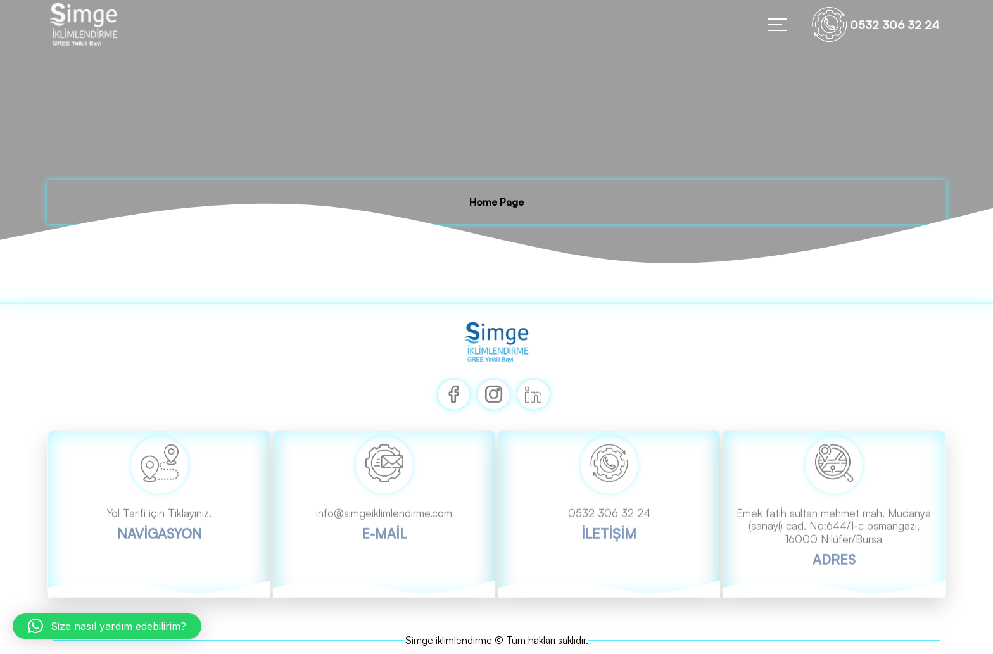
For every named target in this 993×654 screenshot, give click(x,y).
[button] (107, 626)
